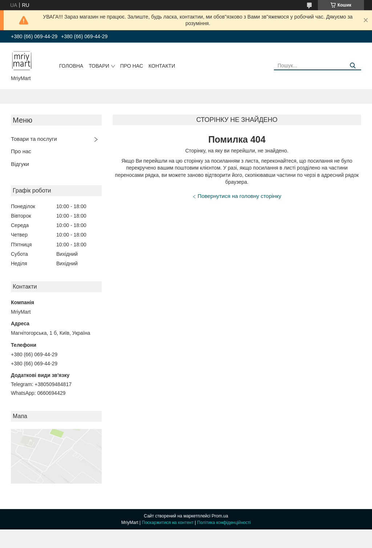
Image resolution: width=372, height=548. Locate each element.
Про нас (131, 66)
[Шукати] (353, 65)
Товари (99, 66)
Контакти (162, 66)
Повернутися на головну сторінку (239, 196)
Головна (71, 66)
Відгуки (20, 164)
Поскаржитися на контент (167, 522)
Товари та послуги (34, 139)
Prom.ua (220, 516)
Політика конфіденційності (224, 522)
